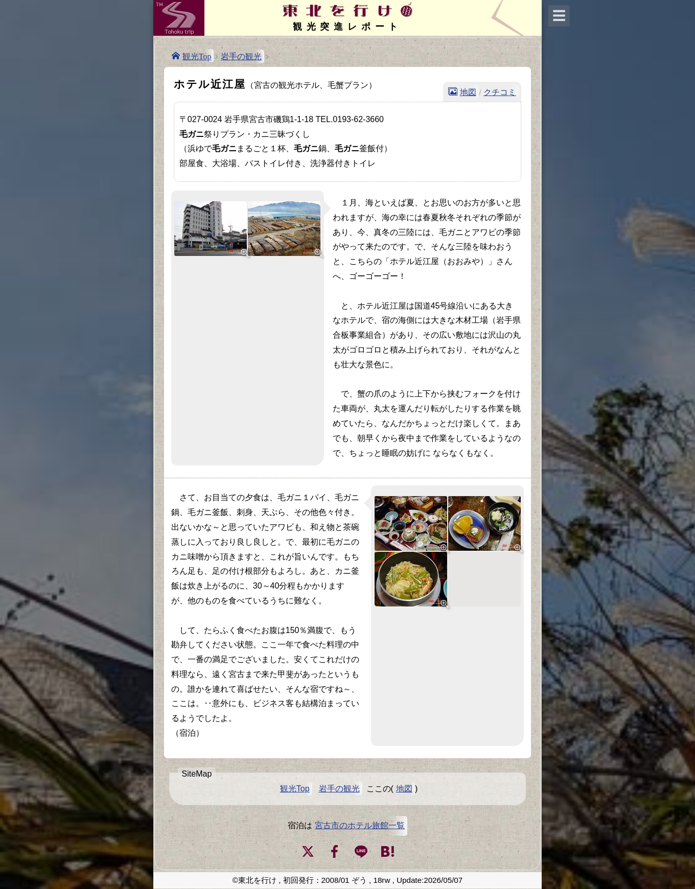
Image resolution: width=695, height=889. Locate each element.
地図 (468, 91)
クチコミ (499, 91)
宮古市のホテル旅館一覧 (360, 825)
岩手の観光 (241, 56)
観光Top (197, 56)
